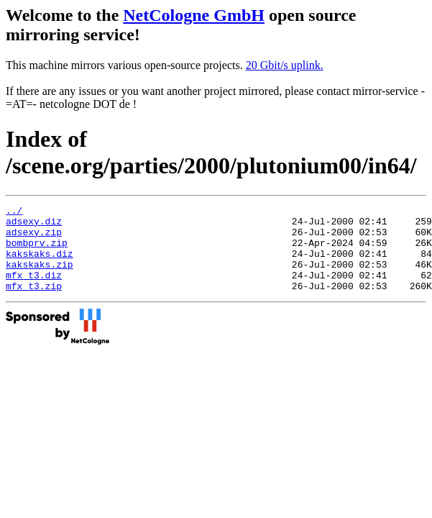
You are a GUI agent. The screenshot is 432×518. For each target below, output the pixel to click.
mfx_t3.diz (34, 289)
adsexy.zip (34, 238)
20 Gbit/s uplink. (284, 65)
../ (14, 212)
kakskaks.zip (39, 277)
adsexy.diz (34, 225)
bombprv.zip (37, 251)
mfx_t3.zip (34, 302)
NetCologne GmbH (194, 15)
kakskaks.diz (39, 264)
